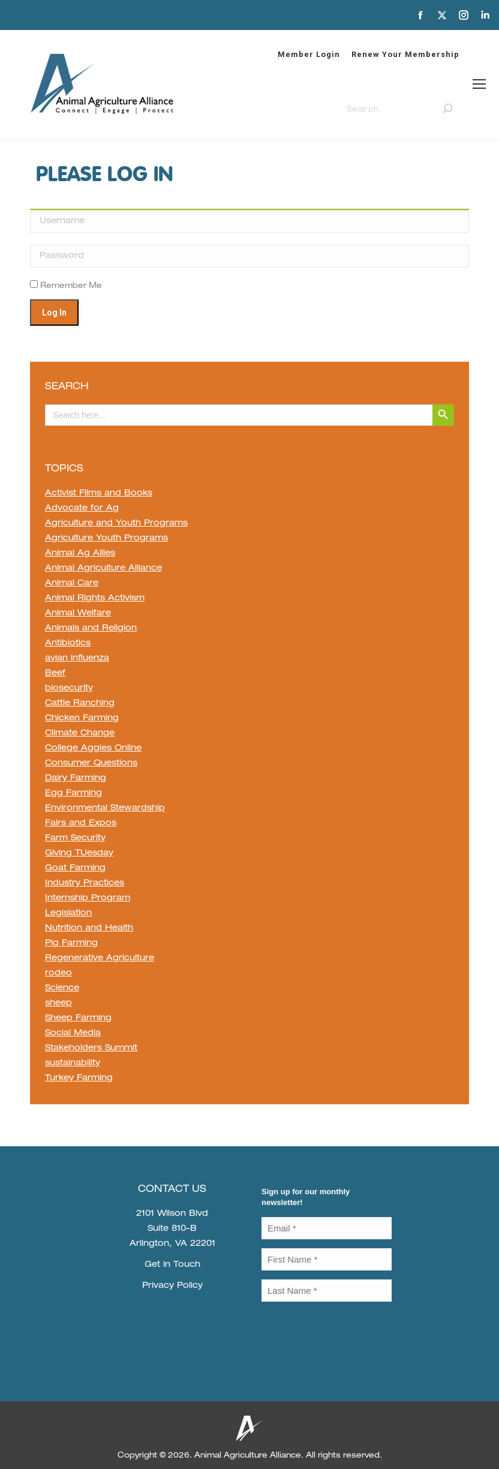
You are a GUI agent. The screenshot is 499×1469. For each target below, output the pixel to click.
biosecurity (69, 688)
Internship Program (87, 898)
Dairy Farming (75, 778)
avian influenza (77, 658)
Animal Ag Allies (80, 553)
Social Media (73, 1033)
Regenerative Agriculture (99, 958)
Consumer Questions (91, 763)
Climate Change (80, 733)
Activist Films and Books (98, 493)
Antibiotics (68, 643)
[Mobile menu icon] (479, 84)
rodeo (58, 973)
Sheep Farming (78, 1018)
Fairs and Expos (80, 823)
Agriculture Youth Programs (106, 538)
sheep (58, 1003)
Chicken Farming (82, 718)
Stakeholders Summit (91, 1048)
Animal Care (71, 583)
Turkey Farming (79, 1078)
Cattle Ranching (80, 703)
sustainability (72, 1063)
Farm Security (75, 838)
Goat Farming (75, 868)
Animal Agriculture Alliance (103, 568)
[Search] (399, 108)
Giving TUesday (79, 853)
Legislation (68, 913)
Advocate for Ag (82, 508)
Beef (55, 673)
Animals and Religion (91, 628)
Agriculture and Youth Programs (116, 523)
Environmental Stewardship (105, 808)
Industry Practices (84, 883)
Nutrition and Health (89, 928)
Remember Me (66, 286)
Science (62, 988)
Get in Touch (172, 1265)
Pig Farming (71, 943)
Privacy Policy (172, 1286)
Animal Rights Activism (95, 598)
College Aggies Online (93, 748)
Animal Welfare (78, 613)
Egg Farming (73, 793)
